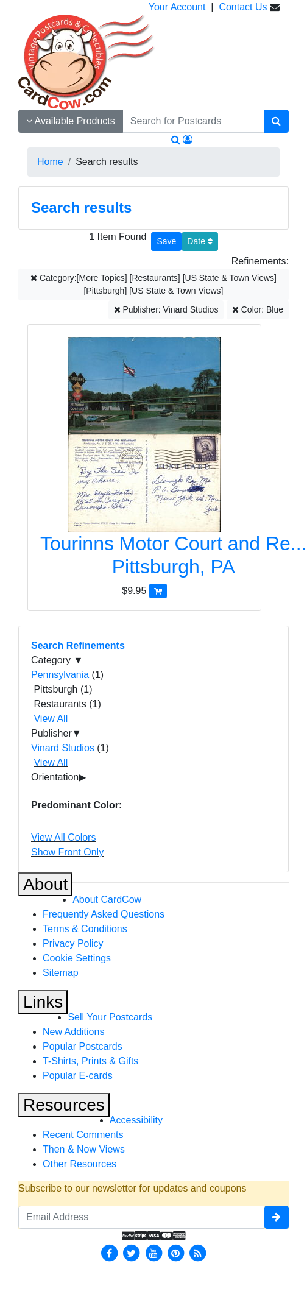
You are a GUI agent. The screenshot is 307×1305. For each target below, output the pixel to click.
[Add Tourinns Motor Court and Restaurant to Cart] (158, 590)
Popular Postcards (82, 1046)
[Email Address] (141, 1217)
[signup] (276, 1217)
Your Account (177, 7)
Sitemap (61, 972)
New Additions (73, 1032)
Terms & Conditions (85, 929)
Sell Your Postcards (110, 1017)
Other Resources (79, 1164)
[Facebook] (109, 1252)
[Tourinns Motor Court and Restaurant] (144, 460)
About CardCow (106, 899)
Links (43, 1001)
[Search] (276, 121)
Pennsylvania (60, 675)
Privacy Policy (73, 943)
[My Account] (187, 140)
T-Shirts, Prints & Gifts (90, 1061)
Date (199, 241)
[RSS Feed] (198, 1252)
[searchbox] (193, 121)
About (45, 884)
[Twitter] (131, 1252)
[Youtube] (153, 1252)
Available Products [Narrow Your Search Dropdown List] (70, 121)
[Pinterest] (175, 1252)
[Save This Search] (166, 241)
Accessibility (136, 1120)
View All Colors (63, 837)
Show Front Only (67, 852)
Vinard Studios (62, 748)
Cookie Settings (77, 958)
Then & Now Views (84, 1149)
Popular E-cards (78, 1075)
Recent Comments (83, 1135)
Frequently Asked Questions (103, 914)
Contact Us (243, 7)
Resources (64, 1104)
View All (51, 718)
